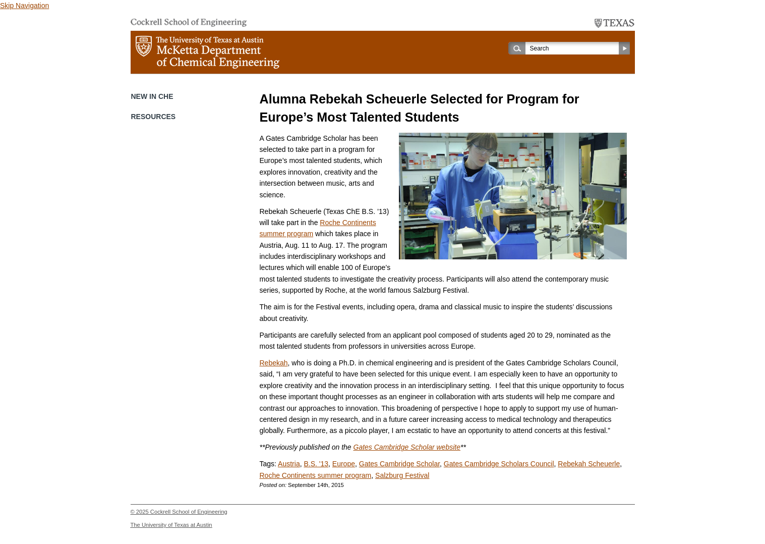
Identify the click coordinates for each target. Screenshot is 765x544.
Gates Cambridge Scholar (399, 464)
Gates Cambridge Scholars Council (499, 464)
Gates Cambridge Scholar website (407, 447)
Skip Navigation (24, 6)
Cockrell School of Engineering (188, 512)
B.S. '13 (316, 464)
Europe (343, 464)
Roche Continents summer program (316, 475)
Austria (289, 464)
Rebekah (274, 363)
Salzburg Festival (402, 475)
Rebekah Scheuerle (589, 464)
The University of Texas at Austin (171, 525)
